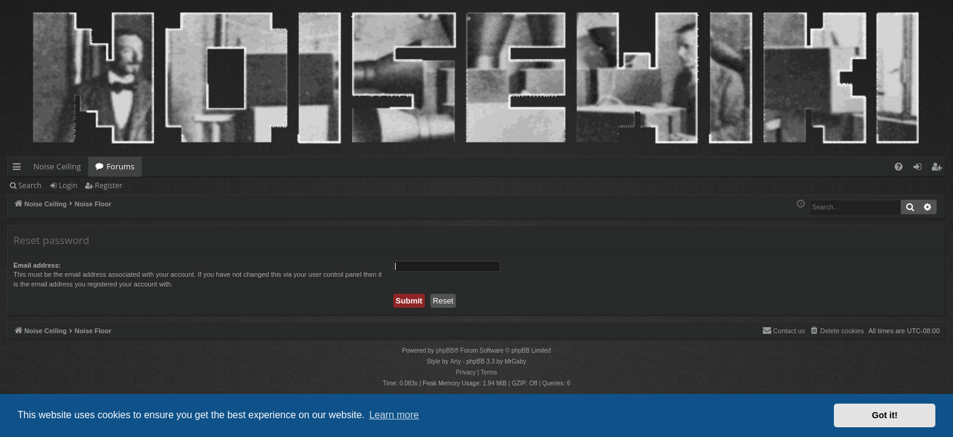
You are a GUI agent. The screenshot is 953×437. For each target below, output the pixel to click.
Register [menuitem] (939, 169)
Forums (120, 166)
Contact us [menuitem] (783, 330)
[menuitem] (898, 167)
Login (68, 185)
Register (108, 185)
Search (29, 185)
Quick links (19, 169)
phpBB (445, 350)
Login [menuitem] (920, 169)
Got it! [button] (885, 415)
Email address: (37, 265)
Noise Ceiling (57, 166)
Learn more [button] (394, 415)
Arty (455, 361)
